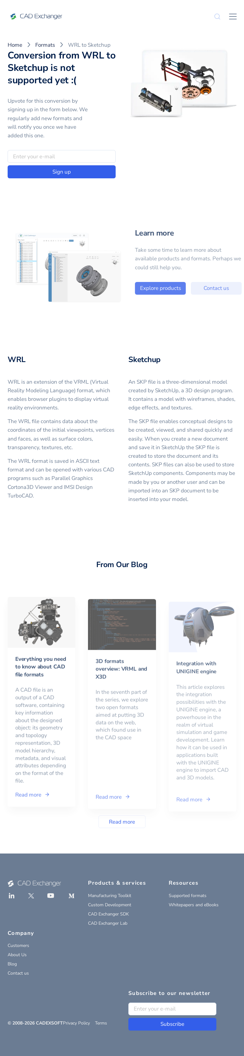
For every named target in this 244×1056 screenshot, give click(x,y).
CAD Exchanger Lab (107, 923)
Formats (45, 45)
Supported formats (188, 896)
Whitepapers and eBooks (194, 905)
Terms (101, 1023)
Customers (18, 946)
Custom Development (109, 905)
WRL (16, 359)
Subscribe (172, 1024)
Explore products (179, 288)
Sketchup (144, 359)
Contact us (18, 973)
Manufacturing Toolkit (109, 896)
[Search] (217, 16)
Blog (12, 964)
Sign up (61, 171)
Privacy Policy (76, 1023)
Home (15, 45)
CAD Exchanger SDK (108, 914)
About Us (17, 955)
